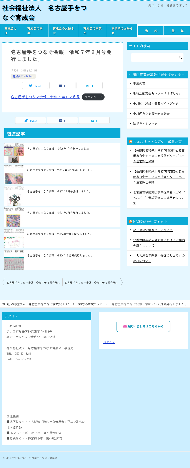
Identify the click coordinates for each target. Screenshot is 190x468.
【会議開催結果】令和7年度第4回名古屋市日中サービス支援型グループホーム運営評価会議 (159, 155)
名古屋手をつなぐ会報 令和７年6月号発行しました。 (60, 170)
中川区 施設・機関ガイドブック (156, 103)
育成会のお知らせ (63, 30)
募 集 (177, 31)
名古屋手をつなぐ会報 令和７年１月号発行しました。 (34, 282)
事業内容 (139, 83)
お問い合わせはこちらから (143, 326)
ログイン (109, 342)
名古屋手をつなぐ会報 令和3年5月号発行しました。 (59, 191)
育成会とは (11, 30)
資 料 (151, 31)
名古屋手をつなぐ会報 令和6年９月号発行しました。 (60, 255)
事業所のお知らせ (122, 30)
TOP (38, 304)
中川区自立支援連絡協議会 (151, 113)
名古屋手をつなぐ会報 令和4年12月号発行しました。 (60, 234)
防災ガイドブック (145, 123)
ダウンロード (93, 97)
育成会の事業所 (92, 30)
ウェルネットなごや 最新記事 (157, 141)
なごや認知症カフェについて (153, 230)
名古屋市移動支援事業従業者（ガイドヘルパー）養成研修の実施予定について (159, 197)
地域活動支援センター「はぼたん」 (157, 93)
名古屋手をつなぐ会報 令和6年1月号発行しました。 (59, 148)
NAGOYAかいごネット (150, 221)
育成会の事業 (35, 30)
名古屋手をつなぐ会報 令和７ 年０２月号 (45, 96)
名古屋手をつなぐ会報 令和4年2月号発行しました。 (59, 212)
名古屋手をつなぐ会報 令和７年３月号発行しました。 (94, 282)
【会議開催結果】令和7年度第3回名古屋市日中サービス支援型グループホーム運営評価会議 (159, 176)
